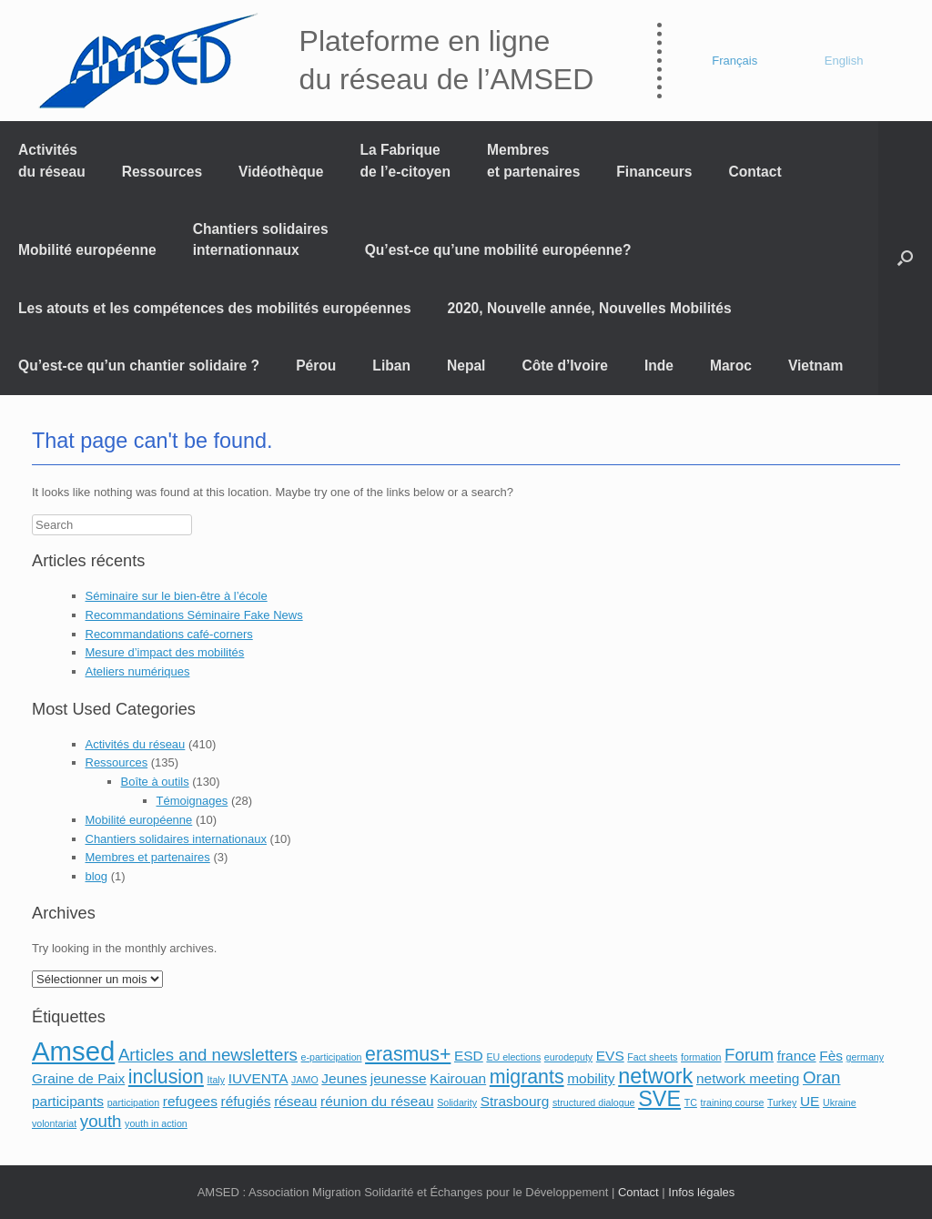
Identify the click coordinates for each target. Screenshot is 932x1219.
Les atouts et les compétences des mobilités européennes (214, 308)
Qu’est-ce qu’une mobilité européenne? (498, 250)
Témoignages (192, 801)
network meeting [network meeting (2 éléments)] (747, 1078)
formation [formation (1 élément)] (701, 1056)
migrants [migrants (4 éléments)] (527, 1077)
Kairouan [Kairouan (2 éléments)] (458, 1078)
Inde (659, 365)
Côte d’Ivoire (564, 365)
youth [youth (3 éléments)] (101, 1121)
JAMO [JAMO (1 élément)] (305, 1079)
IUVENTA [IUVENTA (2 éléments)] (258, 1078)
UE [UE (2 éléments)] (809, 1101)
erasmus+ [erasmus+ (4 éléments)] (408, 1054)
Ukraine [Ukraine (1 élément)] (839, 1102)
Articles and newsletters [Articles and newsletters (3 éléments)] (208, 1054)
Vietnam (815, 365)
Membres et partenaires (533, 160)
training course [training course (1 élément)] (733, 1102)
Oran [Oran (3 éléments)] (821, 1077)
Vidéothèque (280, 171)
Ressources (162, 171)
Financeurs (654, 171)
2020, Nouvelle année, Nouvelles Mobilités (590, 308)
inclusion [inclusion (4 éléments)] (166, 1077)
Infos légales (701, 1192)
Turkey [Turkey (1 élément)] (781, 1102)
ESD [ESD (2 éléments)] (468, 1055)
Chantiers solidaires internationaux (176, 839)
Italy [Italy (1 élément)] (216, 1079)
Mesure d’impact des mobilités (165, 652)
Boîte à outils (155, 781)
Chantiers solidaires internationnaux (261, 239)
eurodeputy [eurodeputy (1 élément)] (568, 1056)
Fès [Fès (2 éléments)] (831, 1055)
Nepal (466, 365)
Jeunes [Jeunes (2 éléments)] (344, 1078)
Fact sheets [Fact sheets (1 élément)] (652, 1056)
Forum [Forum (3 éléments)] (749, 1054)
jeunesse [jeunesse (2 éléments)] (398, 1078)
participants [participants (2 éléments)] (68, 1101)
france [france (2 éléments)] (796, 1055)
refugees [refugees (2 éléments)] (190, 1101)
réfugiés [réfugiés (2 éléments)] (246, 1101)
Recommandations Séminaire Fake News (194, 615)
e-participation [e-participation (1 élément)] (331, 1056)
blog (97, 876)
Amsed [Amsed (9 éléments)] (73, 1051)
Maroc (731, 365)
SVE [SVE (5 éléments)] (659, 1099)
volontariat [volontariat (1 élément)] (54, 1123)
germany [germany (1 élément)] (865, 1056)
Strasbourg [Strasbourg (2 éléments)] (515, 1101)
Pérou (316, 365)
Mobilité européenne (87, 250)
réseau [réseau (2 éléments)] (295, 1101)
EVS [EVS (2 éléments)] (610, 1055)
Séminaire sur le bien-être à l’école (177, 596)
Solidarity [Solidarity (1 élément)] (457, 1102)
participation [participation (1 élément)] (133, 1102)
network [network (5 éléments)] (655, 1076)
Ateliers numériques (138, 671)
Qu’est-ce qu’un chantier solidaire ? (138, 365)
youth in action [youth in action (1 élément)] (156, 1123)
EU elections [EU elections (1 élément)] (513, 1056)
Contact (755, 171)
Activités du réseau (52, 160)
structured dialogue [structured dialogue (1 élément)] (593, 1102)
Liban (391, 365)
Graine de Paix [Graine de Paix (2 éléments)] (78, 1078)
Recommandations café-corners (169, 634)
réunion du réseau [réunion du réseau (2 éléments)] (377, 1101)
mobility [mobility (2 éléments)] (590, 1078)
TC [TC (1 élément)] (690, 1102)
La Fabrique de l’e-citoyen (405, 160)
